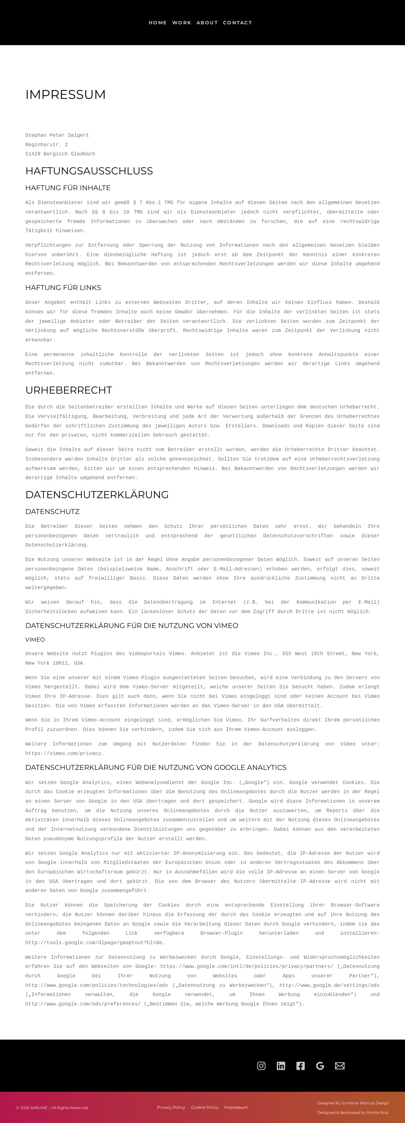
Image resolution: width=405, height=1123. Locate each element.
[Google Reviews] (320, 1066)
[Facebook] (300, 1066)
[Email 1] (340, 1066)
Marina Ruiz (377, 1112)
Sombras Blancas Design (365, 1103)
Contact (237, 23)
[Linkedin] (281, 1066)
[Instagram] (261, 1066)
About (207, 23)
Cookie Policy (205, 1107)
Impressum (250, 1107)
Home (158, 23)
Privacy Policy (157, 1107)
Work (182, 23)
